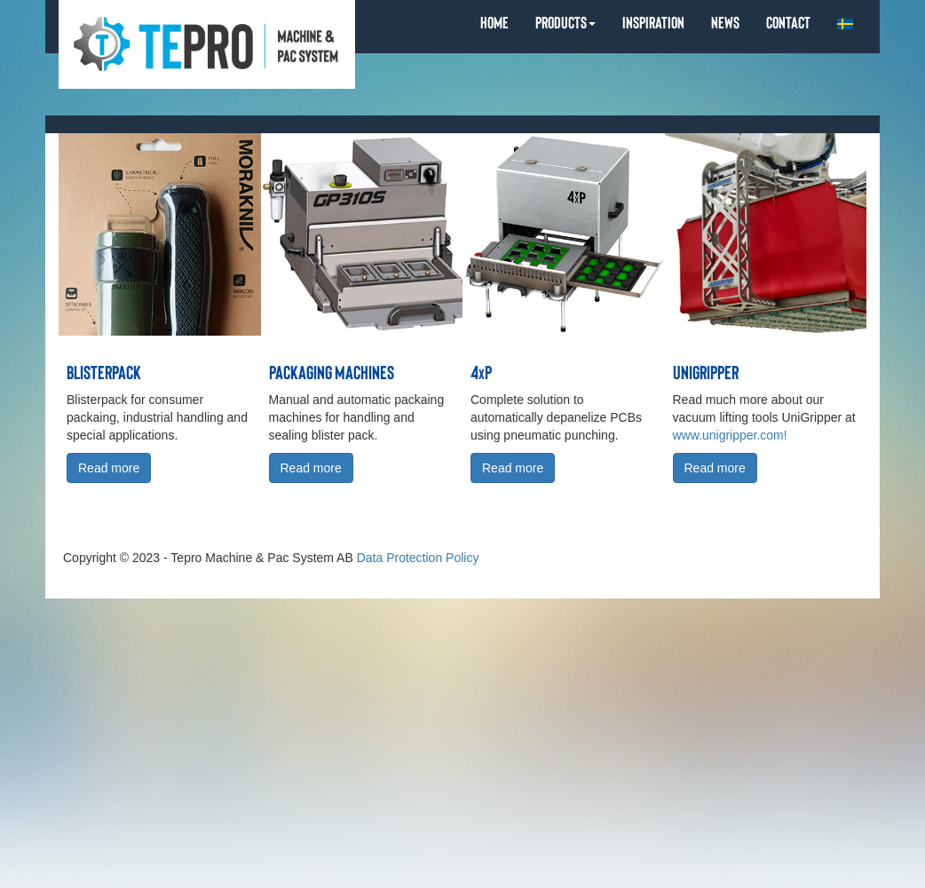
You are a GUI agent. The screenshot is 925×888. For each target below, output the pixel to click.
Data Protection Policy (418, 558)
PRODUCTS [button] (565, 22)
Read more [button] (108, 468)
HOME (494, 22)
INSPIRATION (653, 22)
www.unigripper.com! (730, 435)
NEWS (725, 22)
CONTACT (788, 22)
